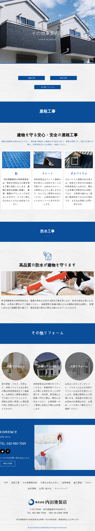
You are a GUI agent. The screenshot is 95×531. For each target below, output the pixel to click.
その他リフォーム (47, 87)
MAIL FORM (7, 464)
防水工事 (63, 78)
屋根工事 (31, 78)
